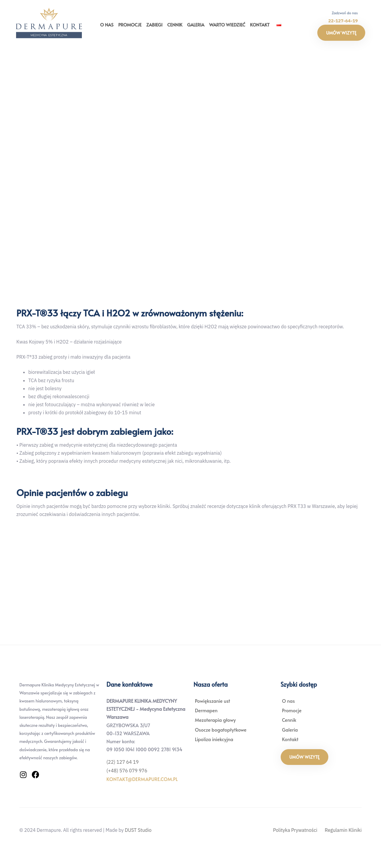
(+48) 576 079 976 (127, 771)
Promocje (129, 24)
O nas (106, 24)
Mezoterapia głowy (216, 719)
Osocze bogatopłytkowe (221, 729)
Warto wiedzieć (227, 24)
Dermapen (207, 710)
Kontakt (260, 24)
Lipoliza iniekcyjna (215, 739)
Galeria (195, 24)
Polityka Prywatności (295, 830)
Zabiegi (154, 24)
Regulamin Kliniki (343, 830)
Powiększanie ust (213, 700)
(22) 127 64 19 (123, 762)
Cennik (174, 24)
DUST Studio (138, 830)
